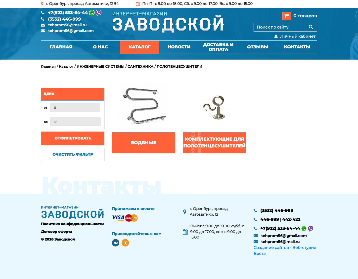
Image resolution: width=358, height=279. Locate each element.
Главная (61, 46)
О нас (100, 46)
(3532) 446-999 (64, 19)
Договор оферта (56, 231)
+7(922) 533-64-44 (68, 12)
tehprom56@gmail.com (71, 30)
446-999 (269, 219)
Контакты (297, 46)
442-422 (291, 219)
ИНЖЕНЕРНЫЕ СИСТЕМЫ (100, 66)
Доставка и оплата (218, 47)
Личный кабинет (294, 36)
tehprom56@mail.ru (67, 25)
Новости (179, 46)
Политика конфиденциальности (72, 224)
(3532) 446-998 (276, 210)
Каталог (139, 46)
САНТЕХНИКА (140, 66)
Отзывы (257, 46)
